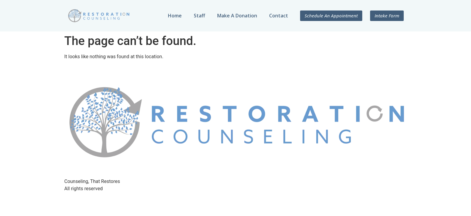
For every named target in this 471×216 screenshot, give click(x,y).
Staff (199, 15)
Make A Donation (237, 15)
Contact (278, 15)
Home (175, 15)
